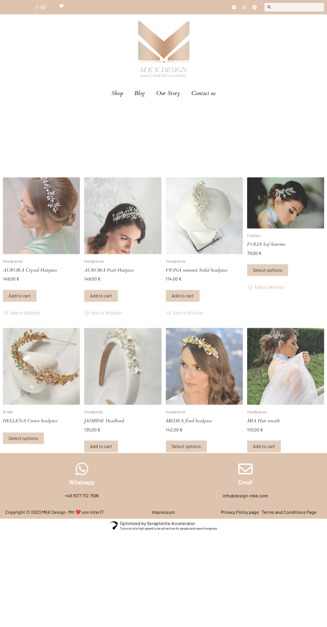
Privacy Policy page (240, 512)
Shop (117, 93)
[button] (22, 366)
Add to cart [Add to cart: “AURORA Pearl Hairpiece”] (101, 349)
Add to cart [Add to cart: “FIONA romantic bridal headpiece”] (183, 349)
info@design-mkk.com (245, 495)
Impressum (163, 512)
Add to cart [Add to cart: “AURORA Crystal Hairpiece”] (20, 349)
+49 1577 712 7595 (82, 495)
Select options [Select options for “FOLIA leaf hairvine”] (267, 323)
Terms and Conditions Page (289, 512)
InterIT (97, 512)
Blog (139, 93)
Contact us (203, 93)
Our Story (168, 93)
